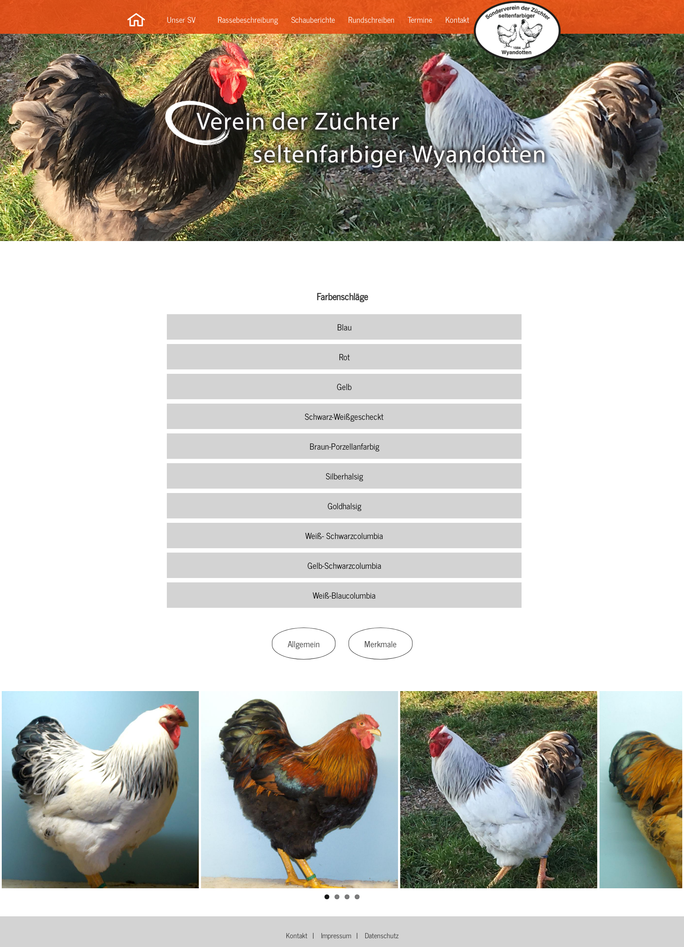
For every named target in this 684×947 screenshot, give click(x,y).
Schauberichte (313, 19)
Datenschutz (381, 935)
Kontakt (457, 19)
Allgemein (303, 643)
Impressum (336, 935)
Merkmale (380, 643)
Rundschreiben (371, 19)
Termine (420, 19)
